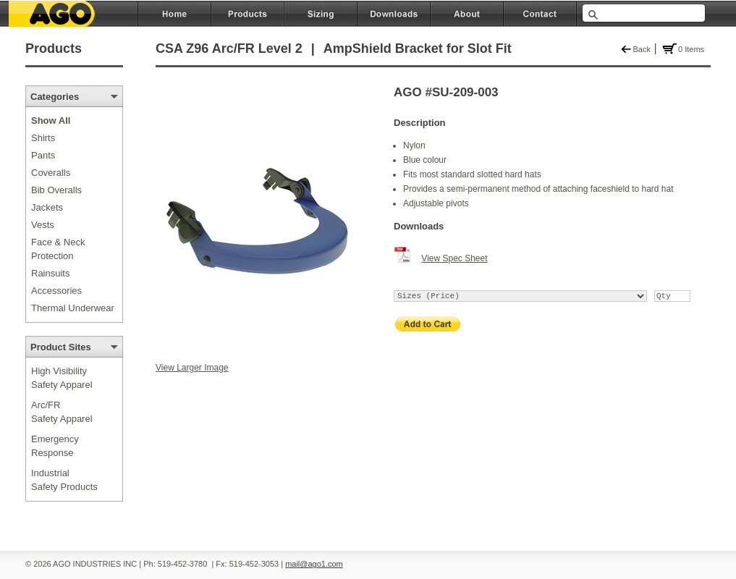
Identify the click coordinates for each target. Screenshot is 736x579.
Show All (50, 120)
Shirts (43, 137)
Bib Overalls (56, 190)
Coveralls (50, 172)
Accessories (56, 290)
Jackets (47, 207)
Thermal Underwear (72, 308)
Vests (42, 224)
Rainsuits (50, 273)
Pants (43, 155)
